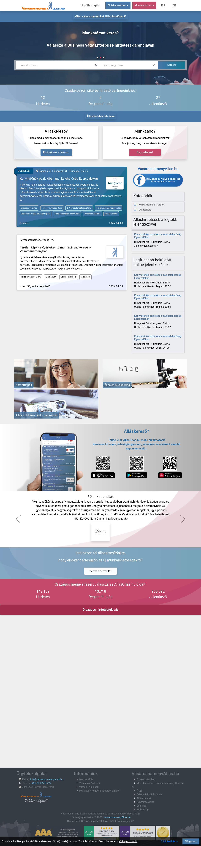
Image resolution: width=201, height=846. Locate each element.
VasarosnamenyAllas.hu (117, 817)
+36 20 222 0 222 (41, 783)
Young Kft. (48, 239)
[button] (18, 519)
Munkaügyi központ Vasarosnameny (99, 790)
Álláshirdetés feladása (101, 116)
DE (174, 5)
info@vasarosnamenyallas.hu (46, 779)
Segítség (141, 805)
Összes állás (86, 779)
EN (165, 5)
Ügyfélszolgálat (95, 5)
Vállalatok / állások (89, 783)
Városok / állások (89, 786)
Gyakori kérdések (146, 779)
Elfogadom (191, 841)
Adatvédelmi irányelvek (149, 794)
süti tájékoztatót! (128, 841)
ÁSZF (140, 790)
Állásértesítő (144, 798)
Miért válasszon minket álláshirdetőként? (100, 16)
